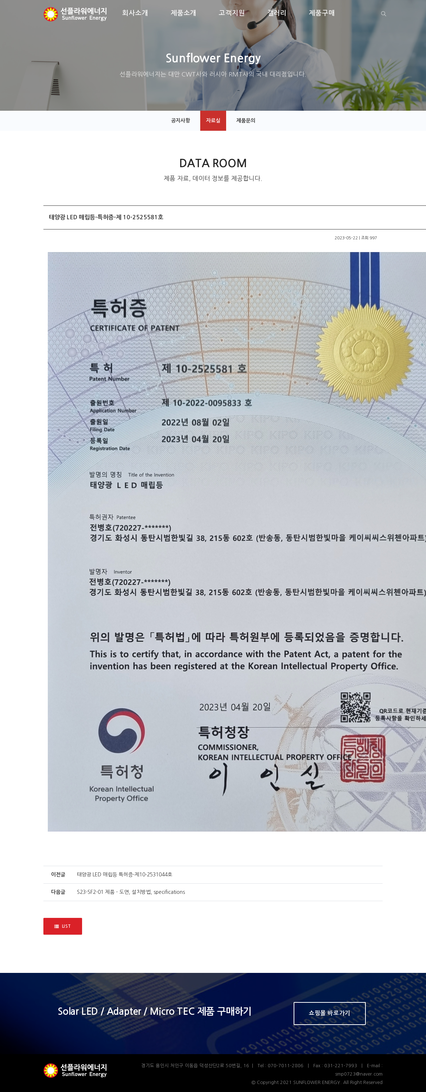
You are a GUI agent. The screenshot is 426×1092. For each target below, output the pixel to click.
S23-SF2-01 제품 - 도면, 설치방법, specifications (131, 892)
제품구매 (322, 13)
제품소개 (184, 13)
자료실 (213, 120)
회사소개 (135, 13)
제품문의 (245, 120)
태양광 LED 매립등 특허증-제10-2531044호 (124, 874)
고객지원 (232, 13)
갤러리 (277, 13)
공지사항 (180, 120)
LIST (62, 926)
